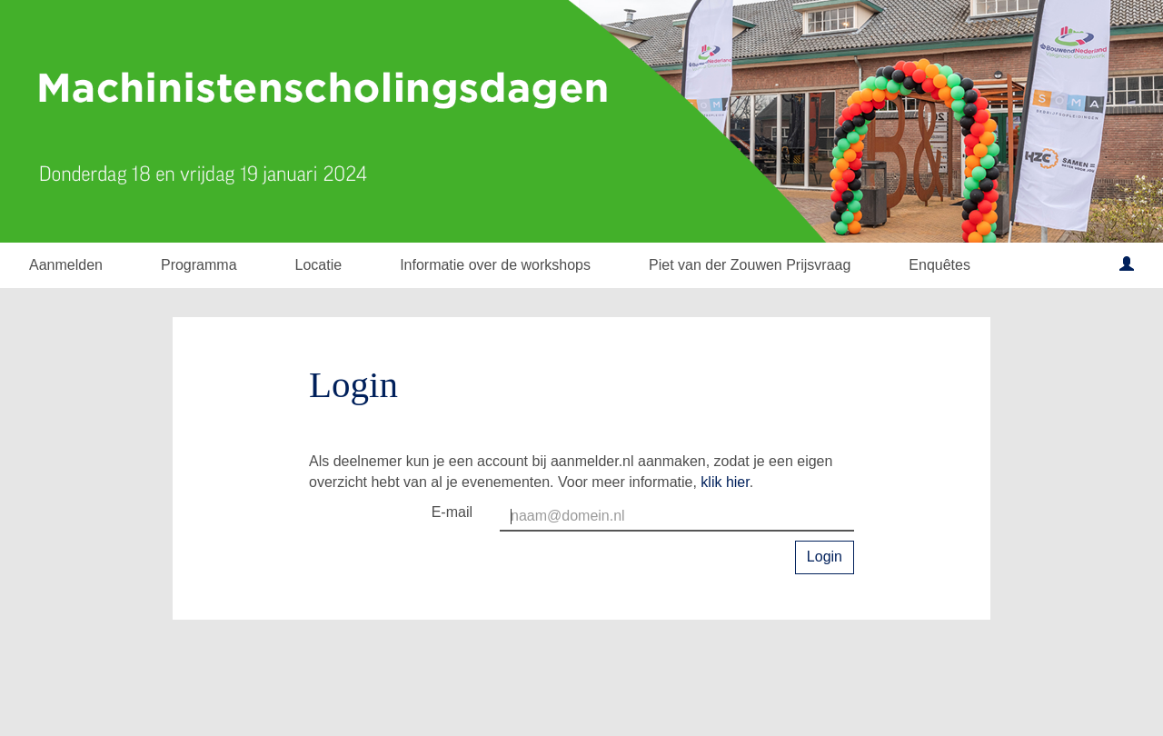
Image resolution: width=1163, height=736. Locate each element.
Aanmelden (66, 265)
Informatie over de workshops (495, 265)
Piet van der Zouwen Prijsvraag (749, 265)
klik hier (725, 482)
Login (824, 556)
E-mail (452, 512)
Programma (199, 265)
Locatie (319, 265)
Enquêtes (939, 265)
